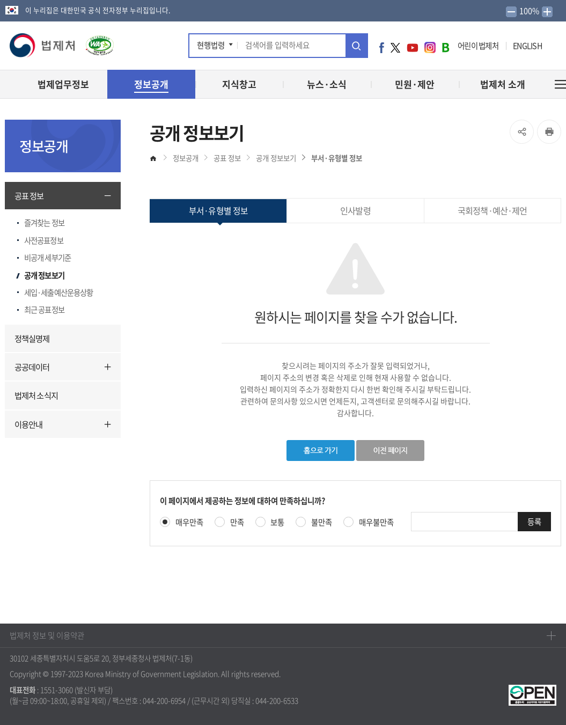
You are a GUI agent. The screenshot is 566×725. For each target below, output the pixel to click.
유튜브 (412, 47)
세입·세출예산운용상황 (58, 292)
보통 (277, 522)
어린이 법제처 (478, 46)
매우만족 (189, 522)
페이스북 (382, 47)
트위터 (395, 47)
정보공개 (186, 157)
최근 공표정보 (44, 310)
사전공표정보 (43, 240)
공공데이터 (32, 367)
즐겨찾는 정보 (44, 223)
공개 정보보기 (44, 275)
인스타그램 (430, 47)
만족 (237, 522)
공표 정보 (29, 195)
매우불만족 (376, 522)
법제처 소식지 (36, 395)
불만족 (321, 522)
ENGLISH (527, 46)
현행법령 (211, 45)
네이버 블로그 (446, 47)
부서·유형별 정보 (336, 157)
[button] (43, 45)
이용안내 (28, 424)
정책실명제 (32, 338)
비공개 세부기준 (47, 257)
